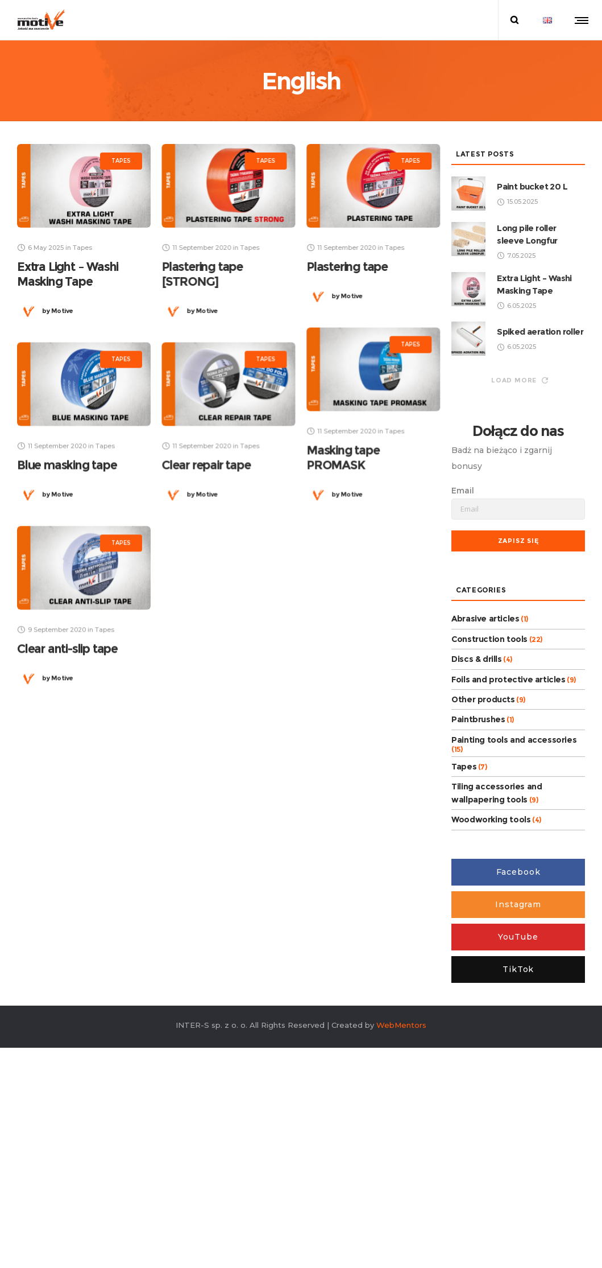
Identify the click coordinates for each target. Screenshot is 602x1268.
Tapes (463, 766)
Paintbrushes (478, 719)
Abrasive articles (485, 619)
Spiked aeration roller (540, 331)
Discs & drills (476, 659)
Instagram (518, 904)
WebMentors (401, 1025)
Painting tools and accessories (513, 740)
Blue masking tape (67, 465)
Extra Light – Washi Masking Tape (67, 274)
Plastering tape (347, 267)
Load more (519, 380)
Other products (482, 699)
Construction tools (489, 639)
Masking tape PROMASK (343, 457)
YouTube (518, 937)
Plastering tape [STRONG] (202, 274)
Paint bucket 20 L (532, 186)
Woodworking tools (490, 819)
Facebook (518, 872)
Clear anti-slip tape (67, 648)
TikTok (518, 969)
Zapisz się (518, 541)
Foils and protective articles (508, 679)
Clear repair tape (206, 465)
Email (462, 490)
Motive (57, 311)
